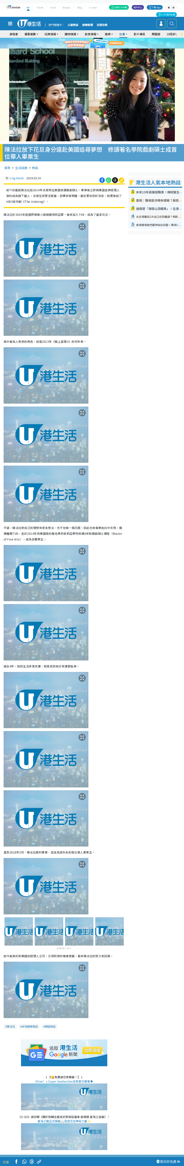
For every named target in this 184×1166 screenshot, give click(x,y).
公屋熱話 (73, 25)
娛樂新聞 (87, 25)
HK (28, 7)
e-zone (93, 7)
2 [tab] (87, 47)
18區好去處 (174, 34)
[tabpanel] (92, 43)
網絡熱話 (50, 1026)
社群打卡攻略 (120, 7)
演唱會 (13, 34)
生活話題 (21, 167)
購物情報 (70, 34)
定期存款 (102, 25)
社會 (122, 34)
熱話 (35, 167)
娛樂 (108, 34)
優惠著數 (30, 34)
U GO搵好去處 (168, 14)
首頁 (7, 167)
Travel (40, 7)
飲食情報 (90, 34)
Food (53, 7)
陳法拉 (11, 1026)
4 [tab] (94, 47)
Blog (79, 7)
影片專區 (139, 34)
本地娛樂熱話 (30, 1026)
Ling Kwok (17, 178)
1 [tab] (84, 47)
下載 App (156, 7)
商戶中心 (138, 7)
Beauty (66, 7)
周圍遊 (156, 34)
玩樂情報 (50, 34)
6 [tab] (102, 47)
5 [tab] (98, 47)
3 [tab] (91, 47)
